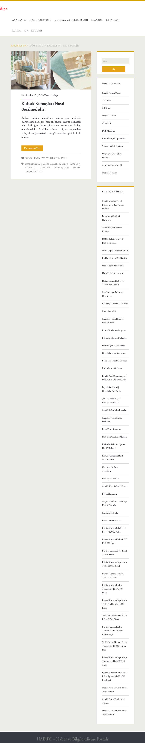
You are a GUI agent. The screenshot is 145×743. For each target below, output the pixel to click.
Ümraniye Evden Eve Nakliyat (112, 156)
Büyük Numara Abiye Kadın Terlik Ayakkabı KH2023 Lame (114, 604)
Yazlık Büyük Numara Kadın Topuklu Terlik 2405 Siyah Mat (114, 646)
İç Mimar (106, 108)
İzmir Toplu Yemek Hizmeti (115, 250)
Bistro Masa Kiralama (112, 368)
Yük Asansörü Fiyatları (112, 146)
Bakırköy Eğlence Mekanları (114, 338)
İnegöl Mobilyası (109, 173)
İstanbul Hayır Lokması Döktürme (112, 294)
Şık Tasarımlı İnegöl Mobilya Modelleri (111, 401)
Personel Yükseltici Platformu (111, 218)
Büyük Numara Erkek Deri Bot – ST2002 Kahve (114, 530)
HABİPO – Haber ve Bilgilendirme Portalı (72, 739)
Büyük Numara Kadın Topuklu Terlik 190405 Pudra (112, 589)
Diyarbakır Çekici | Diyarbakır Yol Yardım (112, 389)
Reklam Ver (20, 31)
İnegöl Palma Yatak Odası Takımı (113, 701)
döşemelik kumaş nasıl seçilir (46, 164)
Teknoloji (113, 20)
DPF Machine (108, 131)
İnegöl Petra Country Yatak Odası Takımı (114, 690)
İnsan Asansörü (109, 311)
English (36, 31)
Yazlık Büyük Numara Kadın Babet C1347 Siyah (114, 617)
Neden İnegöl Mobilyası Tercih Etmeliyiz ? (113, 283)
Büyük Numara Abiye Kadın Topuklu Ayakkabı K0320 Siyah (114, 661)
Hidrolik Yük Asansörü (112, 273)
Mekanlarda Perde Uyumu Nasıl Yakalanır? (113, 446)
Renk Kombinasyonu (111, 429)
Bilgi (28, 158)
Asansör (97, 20)
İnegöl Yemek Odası (111, 93)
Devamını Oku (33, 148)
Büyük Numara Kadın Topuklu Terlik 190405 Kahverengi (112, 631)
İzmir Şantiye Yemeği (112, 165)
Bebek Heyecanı (109, 494)
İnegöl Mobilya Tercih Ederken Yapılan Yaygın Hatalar (113, 205)
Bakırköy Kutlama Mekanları (115, 303)
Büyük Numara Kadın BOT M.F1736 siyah (114, 541)
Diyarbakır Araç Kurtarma (113, 353)
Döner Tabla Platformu (112, 266)
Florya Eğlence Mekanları (113, 345)
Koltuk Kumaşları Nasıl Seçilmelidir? (51, 70)
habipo (55, 95)
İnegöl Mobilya (109, 115)
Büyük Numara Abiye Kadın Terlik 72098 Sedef (114, 564)
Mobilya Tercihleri (110, 478)
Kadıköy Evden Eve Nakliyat (114, 258)
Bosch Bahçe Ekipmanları (113, 138)
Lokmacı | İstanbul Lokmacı (114, 361)
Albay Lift (106, 123)
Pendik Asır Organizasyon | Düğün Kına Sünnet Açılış (114, 378)
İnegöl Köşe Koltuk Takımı (114, 486)
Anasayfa (19, 45)
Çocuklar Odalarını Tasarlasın (110, 469)
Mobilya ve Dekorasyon (71, 20)
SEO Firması (108, 100)
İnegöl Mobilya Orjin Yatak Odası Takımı (114, 712)
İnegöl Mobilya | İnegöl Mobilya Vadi (112, 321)
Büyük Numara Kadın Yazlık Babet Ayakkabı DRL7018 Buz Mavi (114, 676)
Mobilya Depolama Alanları (114, 437)
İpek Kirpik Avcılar (110, 513)
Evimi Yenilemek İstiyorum (114, 330)
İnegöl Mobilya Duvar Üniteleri (112, 420)
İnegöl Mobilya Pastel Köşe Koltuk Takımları (114, 503)
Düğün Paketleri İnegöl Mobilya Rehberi (112, 241)
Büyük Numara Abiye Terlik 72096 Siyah (114, 553)
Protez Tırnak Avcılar (111, 520)
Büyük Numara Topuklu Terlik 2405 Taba (113, 576)
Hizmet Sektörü (40, 20)
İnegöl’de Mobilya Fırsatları (114, 410)
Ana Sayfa (19, 20)
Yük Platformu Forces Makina (112, 229)
